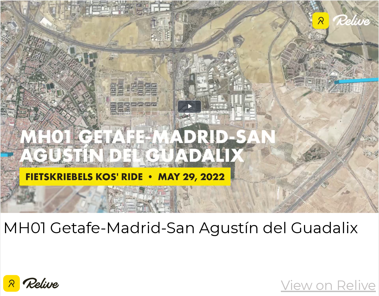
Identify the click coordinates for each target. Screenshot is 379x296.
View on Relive (328, 285)
